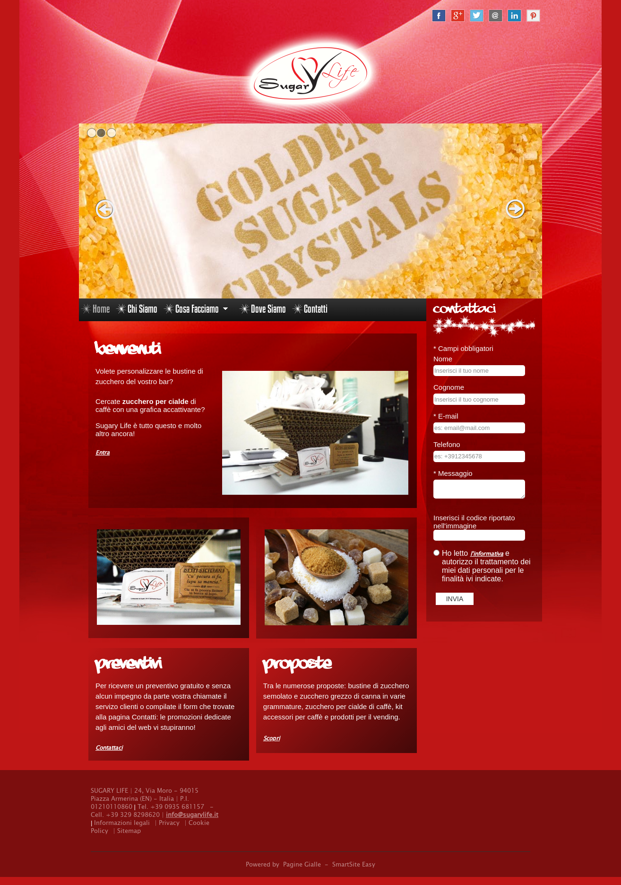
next (516, 209)
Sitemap (129, 830)
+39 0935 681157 (178, 806)
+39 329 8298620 (134, 814)
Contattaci (108, 747)
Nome (442, 359)
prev (105, 209)
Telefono (446, 444)
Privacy (169, 822)
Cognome (448, 387)
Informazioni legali (122, 822)
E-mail (445, 416)
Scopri (271, 738)
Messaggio (453, 473)
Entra (102, 452)
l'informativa (486, 553)
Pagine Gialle (302, 864)
